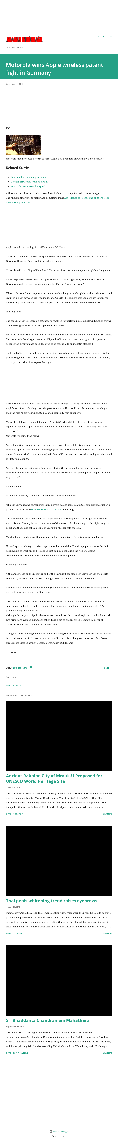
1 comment (18, 814)
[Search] (101, 36)
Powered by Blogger (59, 1131)
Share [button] (106, 668)
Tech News (22, 668)
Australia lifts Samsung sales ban (28, 177)
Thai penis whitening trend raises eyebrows (51, 901)
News (14, 668)
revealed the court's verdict (46, 509)
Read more (107, 814)
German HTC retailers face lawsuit (30, 181)
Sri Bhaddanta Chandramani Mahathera (47, 1020)
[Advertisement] (59, 16)
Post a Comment (13, 685)
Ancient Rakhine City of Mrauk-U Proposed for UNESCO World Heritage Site (54, 778)
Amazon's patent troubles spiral (28, 186)
